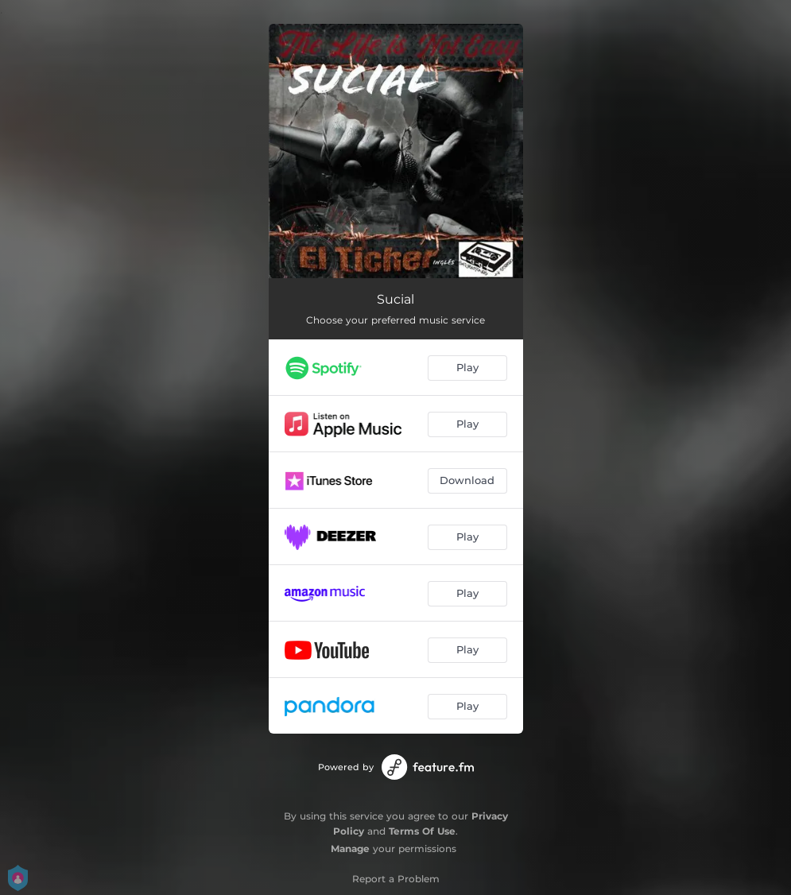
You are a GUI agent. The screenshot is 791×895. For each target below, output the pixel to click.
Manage (350, 848)
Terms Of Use (422, 831)
